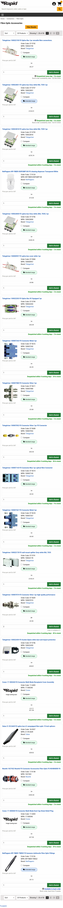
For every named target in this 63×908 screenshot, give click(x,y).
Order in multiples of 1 (54, 630)
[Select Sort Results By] (9, 33)
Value (28, 734)
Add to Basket (54, 72)
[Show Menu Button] (2, 15)
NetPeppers (30, 180)
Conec (28, 690)
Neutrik (28, 777)
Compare (25, 53)
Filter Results (31, 27)
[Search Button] (59, 9)
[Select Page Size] (22, 33)
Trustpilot (3, 906)
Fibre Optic (20, 19)
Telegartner (30, 48)
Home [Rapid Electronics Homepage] (3, 19)
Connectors (11, 19)
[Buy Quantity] (24, 72)
